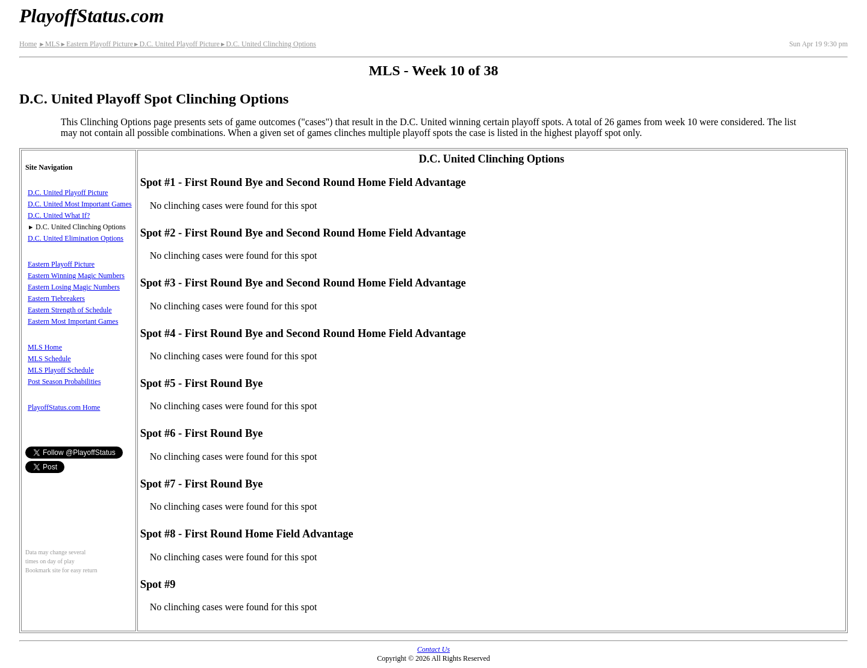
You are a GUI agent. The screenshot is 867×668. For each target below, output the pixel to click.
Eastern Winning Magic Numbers (76, 275)
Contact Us (433, 649)
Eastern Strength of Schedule (70, 310)
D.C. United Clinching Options (268, 44)
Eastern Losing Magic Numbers (74, 287)
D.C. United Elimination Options (75, 238)
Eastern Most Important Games (73, 321)
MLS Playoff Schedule (61, 370)
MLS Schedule (49, 358)
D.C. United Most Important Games (80, 204)
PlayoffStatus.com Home (64, 407)
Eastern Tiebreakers (56, 298)
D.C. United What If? (59, 215)
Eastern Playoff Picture (96, 44)
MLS (49, 44)
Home (28, 44)
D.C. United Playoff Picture (176, 44)
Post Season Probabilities (64, 381)
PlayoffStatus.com (91, 15)
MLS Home (45, 347)
